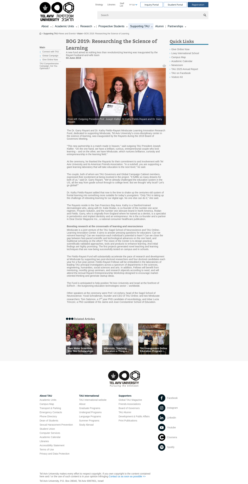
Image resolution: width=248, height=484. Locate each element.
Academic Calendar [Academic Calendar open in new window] (181, 61)
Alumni (159, 26)
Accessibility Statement (52, 445)
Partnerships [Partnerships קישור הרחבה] (175, 26)
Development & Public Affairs (134, 416)
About (82, 404)
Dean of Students (49, 420)
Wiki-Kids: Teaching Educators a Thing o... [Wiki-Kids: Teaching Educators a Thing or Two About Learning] (116, 349)
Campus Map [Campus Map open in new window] (178, 57)
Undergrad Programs (90, 412)
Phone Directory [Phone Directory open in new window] (48, 416)
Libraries (111, 4)
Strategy (99, 4)
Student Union (47, 428)
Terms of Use (47, 449)
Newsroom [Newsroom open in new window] (177, 65)
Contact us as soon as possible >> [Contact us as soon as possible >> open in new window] (127, 476)
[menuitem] (99, 4)
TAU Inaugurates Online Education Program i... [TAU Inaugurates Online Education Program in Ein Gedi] (153, 349)
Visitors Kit (177, 77)
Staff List (122, 4)
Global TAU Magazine (130, 400)
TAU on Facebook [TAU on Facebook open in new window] (181, 73)
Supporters (125, 395)
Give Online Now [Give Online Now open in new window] (180, 49)
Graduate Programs (89, 408)
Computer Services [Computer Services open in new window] (50, 433)
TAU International (89, 395)
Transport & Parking (50, 408)
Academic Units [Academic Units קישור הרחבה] (64, 26)
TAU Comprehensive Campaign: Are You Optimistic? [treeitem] (49, 66)
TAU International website (92, 400)
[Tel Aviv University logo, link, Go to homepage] (57, 12)
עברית (132, 4)
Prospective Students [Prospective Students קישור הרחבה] (111, 26)
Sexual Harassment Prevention (56, 424)
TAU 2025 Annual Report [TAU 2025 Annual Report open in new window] (184, 69)
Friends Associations (130, 404)
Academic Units (48, 400)
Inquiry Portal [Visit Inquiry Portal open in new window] (151, 4)
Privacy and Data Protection (55, 453)
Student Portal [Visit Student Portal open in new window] (175, 4)
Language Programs (90, 416)
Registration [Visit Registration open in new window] (198, 4)
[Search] (152, 15)
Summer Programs (89, 420)
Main (42, 47)
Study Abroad (86, 424)
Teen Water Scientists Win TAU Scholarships (80, 349)
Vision (79, 33)
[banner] (124, 15)
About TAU (46, 395)
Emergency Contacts (51, 412)
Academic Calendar (50, 437)
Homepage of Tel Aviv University (40, 33)
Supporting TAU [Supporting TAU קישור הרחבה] (139, 26)
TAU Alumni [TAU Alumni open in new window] (125, 412)
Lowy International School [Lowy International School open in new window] (185, 53)
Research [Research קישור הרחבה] (86, 26)
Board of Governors (129, 408)
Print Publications (128, 420)
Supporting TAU (50, 33)
